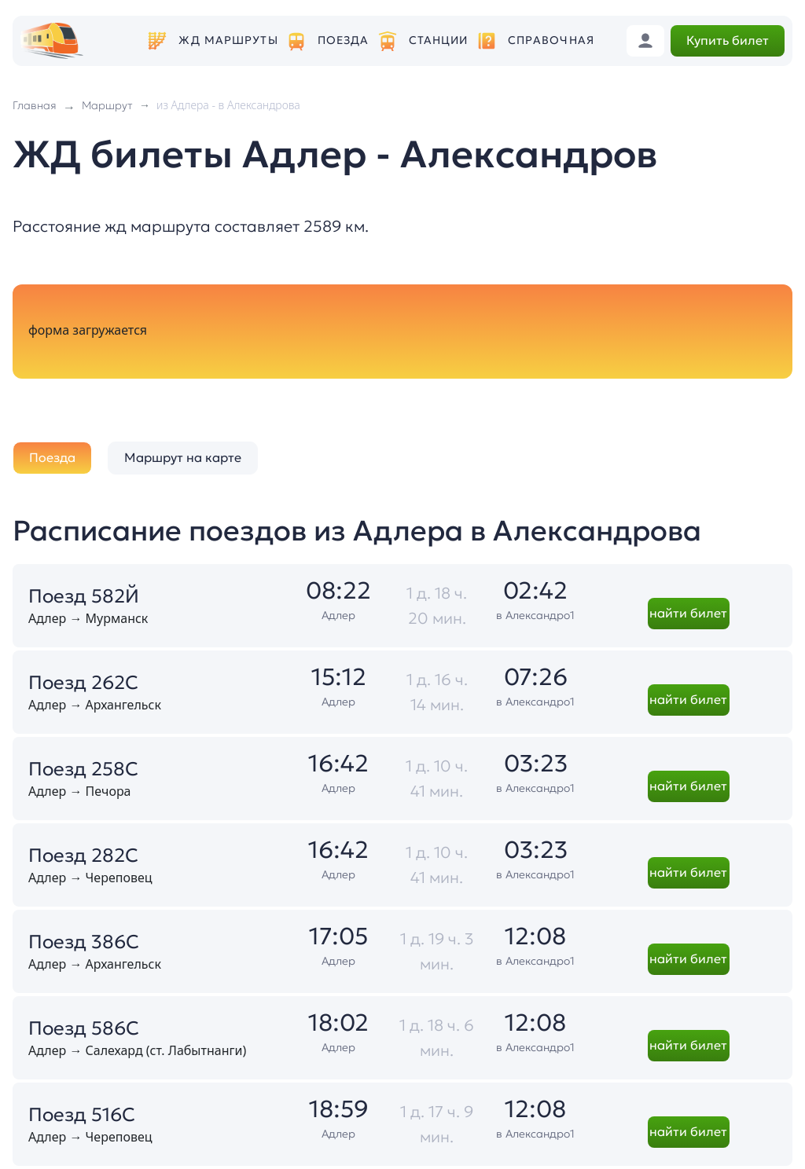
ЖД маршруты (228, 40)
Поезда (343, 40)
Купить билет (727, 40)
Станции (439, 40)
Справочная (551, 40)
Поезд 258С (83, 769)
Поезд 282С (83, 855)
